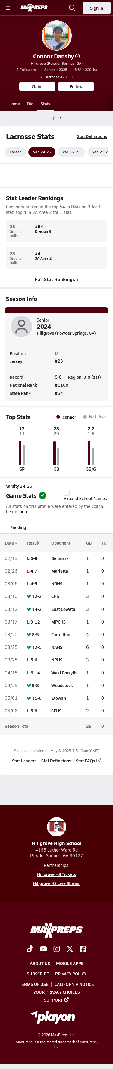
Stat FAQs (88, 760)
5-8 (33, 711)
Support (56, 1000)
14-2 (37, 609)
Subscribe (38, 974)
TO (104, 542)
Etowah (58, 698)
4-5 (33, 583)
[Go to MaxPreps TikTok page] (30, 949)
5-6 (33, 660)
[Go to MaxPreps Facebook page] (83, 949)
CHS (55, 596)
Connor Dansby (56, 56)
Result (33, 542)
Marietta (59, 571)
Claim (37, 86)
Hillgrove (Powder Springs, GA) (57, 63)
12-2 (37, 596)
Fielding (18, 527)
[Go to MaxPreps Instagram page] (56, 949)
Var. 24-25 (42, 152)
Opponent (60, 542)
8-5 (35, 634)
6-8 (33, 558)
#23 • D (56, 76)
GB (89, 542)
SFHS (56, 711)
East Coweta (63, 609)
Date (11, 542)
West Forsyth (64, 673)
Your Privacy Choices (56, 992)
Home (14, 104)
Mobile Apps (69, 963)
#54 (59, 393)
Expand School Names (85, 495)
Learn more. (18, 512)
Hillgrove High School (57, 831)
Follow (76, 86)
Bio (30, 104)
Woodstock (62, 685)
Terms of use (34, 984)
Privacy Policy (70, 974)
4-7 (33, 571)
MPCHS (58, 622)
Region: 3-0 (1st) (84, 377)
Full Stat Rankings (57, 279)
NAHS (56, 647)
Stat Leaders (24, 760)
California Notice (74, 984)
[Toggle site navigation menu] (8, 8)
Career (15, 152)
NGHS (56, 583)
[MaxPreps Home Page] (54, 118)
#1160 (61, 385)
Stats (46, 104)
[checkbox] (67, 493)
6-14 (35, 673)
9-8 (35, 685)
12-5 (37, 647)
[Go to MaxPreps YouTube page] (43, 949)
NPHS (56, 660)
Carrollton (60, 634)
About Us (40, 963)
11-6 (37, 698)
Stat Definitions (92, 136)
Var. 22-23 (71, 152)
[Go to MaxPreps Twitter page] (70, 949)
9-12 (35, 622)
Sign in (96, 8)
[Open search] (72, 8)
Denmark (60, 558)
